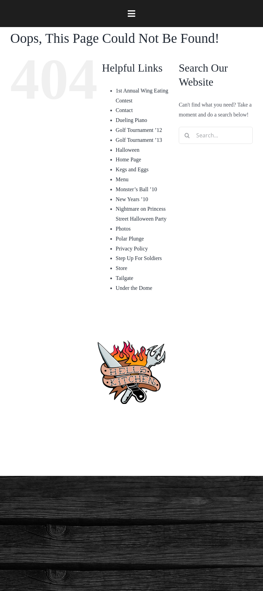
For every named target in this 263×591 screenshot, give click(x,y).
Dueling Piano (131, 120)
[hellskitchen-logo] (131, 332)
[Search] (187, 135)
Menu (122, 179)
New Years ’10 (132, 199)
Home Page (128, 159)
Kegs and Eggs (132, 169)
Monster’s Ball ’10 (136, 189)
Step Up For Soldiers (139, 258)
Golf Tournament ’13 (139, 140)
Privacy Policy (132, 248)
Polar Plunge (130, 239)
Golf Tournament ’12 (139, 130)
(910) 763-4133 (131, 419)
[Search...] (216, 135)
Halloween (127, 150)
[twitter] (182, 451)
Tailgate (124, 278)
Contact (124, 110)
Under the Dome (134, 288)
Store (121, 268)
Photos (123, 229)
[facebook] (81, 451)
